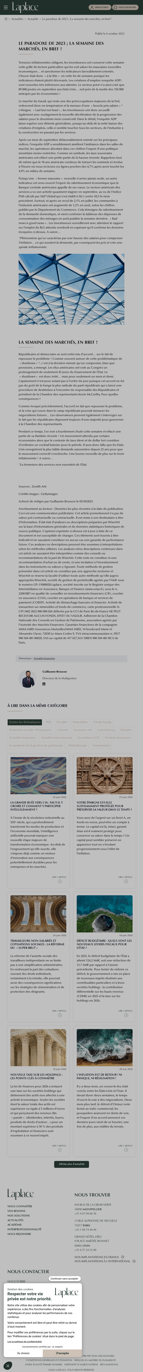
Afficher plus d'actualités (71, 1164)
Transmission (101, 745)
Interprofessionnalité (24, 1229)
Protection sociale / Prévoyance (30, 730)
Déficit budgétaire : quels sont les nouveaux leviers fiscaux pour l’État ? (104, 944)
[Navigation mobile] (7, 7)
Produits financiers (117, 737)
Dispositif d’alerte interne (81, 1365)
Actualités (15, 1220)
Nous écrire (16, 1281)
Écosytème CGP (88, 737)
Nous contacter (127, 7)
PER (48, 722)
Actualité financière (44, 658)
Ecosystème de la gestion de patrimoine (36, 745)
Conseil (62, 730)
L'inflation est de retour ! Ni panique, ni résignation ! (99, 1076)
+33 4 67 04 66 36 (85, 1213)
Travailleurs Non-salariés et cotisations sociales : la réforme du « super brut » (37, 944)
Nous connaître (19, 1206)
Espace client (101, 7)
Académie (14, 1224)
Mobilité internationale (56, 737)
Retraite (126, 730)
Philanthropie (78, 745)
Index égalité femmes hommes (43, 1365)
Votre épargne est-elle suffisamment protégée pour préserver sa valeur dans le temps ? (104, 806)
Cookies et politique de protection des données (83, 1356)
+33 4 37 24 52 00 (85, 1250)
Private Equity (102, 722)
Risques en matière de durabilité (95, 1360)
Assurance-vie (82, 730)
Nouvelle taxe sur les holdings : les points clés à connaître (36, 1076)
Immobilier (80, 722)
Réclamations (109, 1365)
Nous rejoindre (19, 1234)
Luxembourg (106, 730)
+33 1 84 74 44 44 (85, 1230)
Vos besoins (16, 1211)
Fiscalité (62, 722)
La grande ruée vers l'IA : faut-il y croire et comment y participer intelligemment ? (36, 806)
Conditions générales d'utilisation (49, 1360)
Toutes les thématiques (24, 722)
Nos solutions (18, 1215)
